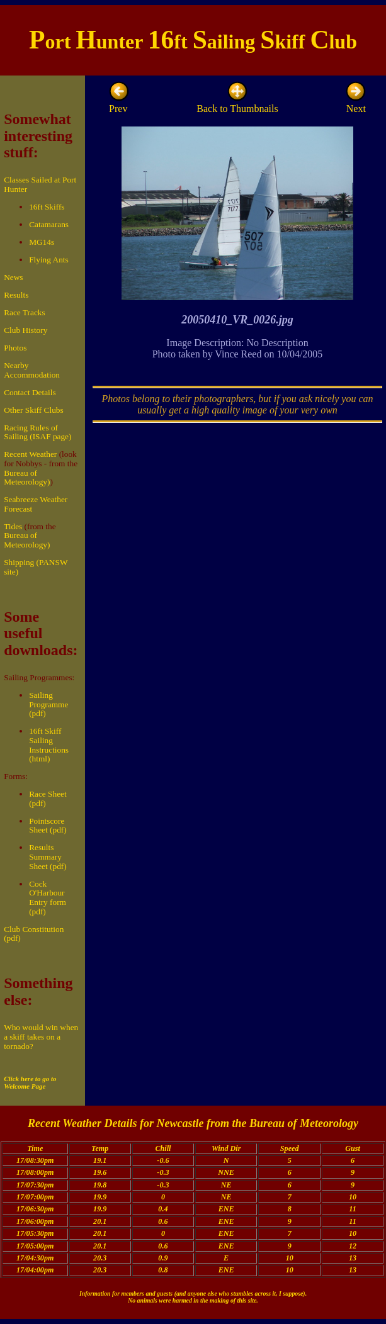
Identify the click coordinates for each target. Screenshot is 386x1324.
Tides (13, 526)
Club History (25, 330)
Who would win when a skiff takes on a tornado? (41, 1036)
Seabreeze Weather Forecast (35, 504)
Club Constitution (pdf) (34, 933)
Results (16, 295)
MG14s (41, 242)
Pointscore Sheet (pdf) (48, 825)
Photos (15, 347)
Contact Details (30, 392)
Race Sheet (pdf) (48, 798)
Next (356, 104)
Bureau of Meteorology (303, 1123)
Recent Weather (30, 454)
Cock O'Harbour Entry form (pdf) (47, 897)
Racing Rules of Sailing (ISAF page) (37, 432)
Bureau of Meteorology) (27, 477)
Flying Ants (49, 259)
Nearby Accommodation (32, 370)
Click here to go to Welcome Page (30, 1082)
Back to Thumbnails (237, 104)
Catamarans (49, 224)
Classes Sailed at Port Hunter (40, 184)
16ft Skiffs (46, 206)
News (13, 277)
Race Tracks (24, 312)
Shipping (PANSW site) (35, 567)
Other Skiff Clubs (34, 410)
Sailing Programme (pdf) (48, 704)
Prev (119, 104)
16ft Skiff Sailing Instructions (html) (49, 744)
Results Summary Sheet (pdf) (48, 856)
